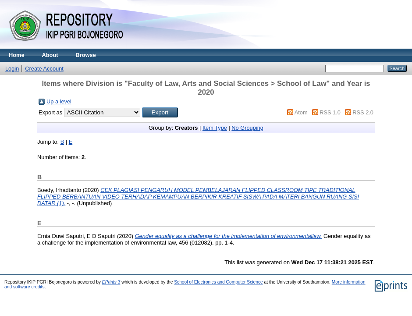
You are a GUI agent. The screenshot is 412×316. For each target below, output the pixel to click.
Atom (301, 112)
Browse (86, 55)
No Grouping (247, 127)
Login (12, 68)
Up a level (58, 101)
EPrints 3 (111, 282)
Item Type (214, 127)
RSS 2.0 (362, 112)
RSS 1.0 (330, 112)
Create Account (44, 68)
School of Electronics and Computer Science (218, 282)
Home (17, 55)
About (50, 55)
